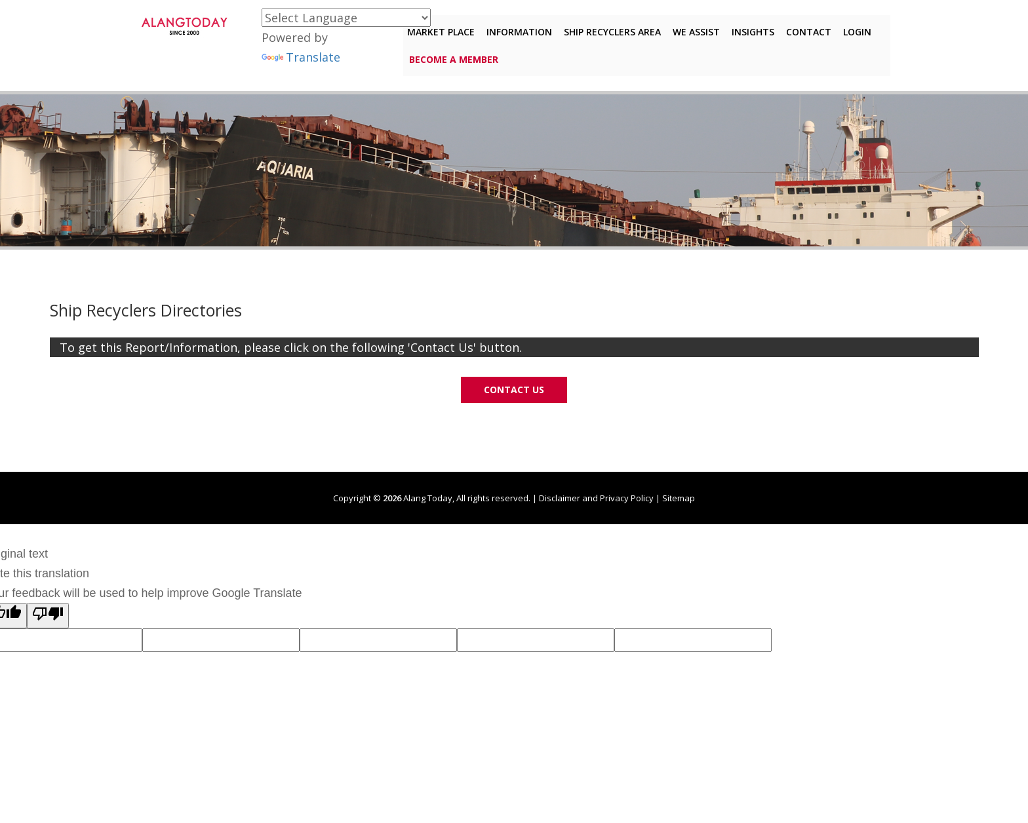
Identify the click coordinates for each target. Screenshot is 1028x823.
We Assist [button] (692, 28)
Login (853, 28)
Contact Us (514, 388)
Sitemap (678, 497)
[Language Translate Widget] (346, 18)
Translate (301, 57)
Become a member (453, 56)
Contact (804, 28)
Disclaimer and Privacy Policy (596, 497)
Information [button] (515, 28)
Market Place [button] (437, 28)
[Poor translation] (48, 614)
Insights (749, 28)
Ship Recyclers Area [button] (608, 28)
